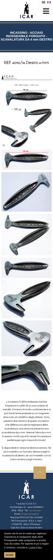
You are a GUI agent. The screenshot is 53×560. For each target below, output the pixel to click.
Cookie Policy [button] (35, 547)
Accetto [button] (9, 555)
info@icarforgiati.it (29, 514)
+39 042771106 (35, 510)
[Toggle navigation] (46, 11)
